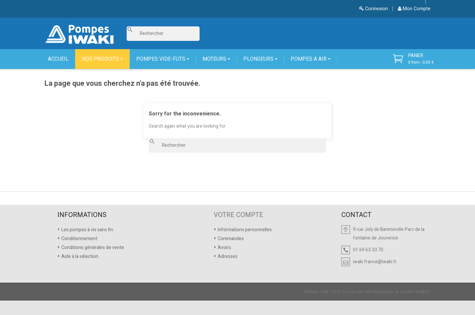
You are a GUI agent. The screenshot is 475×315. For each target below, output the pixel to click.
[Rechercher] (163, 33)
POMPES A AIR (309, 59)
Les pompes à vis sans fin (86, 229)
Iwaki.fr (423, 291)
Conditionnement (78, 238)
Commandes (230, 238)
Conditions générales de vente (92, 247)
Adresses (227, 256)
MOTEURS (215, 59)
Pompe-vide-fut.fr (322, 291)
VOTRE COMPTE (238, 215)
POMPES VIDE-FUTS (161, 59)
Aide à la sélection (79, 256)
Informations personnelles (244, 229)
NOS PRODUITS (101, 59)
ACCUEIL (58, 59)
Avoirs (224, 247)
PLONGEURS (259, 59)
